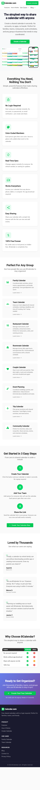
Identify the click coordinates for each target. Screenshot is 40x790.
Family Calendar (7, 739)
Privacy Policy (6, 756)
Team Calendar (6, 742)
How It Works (15, 7)
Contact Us (5, 753)
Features (7, 7)
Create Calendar (7, 731)
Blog (3, 751)
